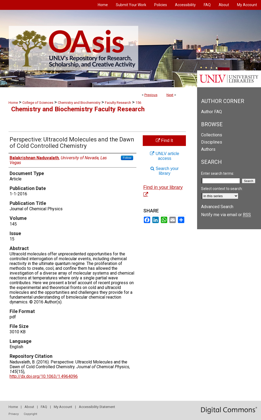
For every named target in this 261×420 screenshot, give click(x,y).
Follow (127, 157)
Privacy (14, 414)
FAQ (44, 407)
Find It (164, 140)
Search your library (164, 171)
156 (138, 103)
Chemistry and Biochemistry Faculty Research (78, 109)
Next (169, 95)
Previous (150, 95)
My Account (63, 407)
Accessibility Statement (97, 407)
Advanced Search (217, 206)
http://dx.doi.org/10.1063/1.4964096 (44, 376)
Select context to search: (222, 189)
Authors (208, 149)
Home (13, 103)
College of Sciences (37, 103)
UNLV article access (164, 156)
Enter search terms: (217, 173)
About (29, 407)
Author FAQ (211, 111)
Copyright (30, 414)
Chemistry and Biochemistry (79, 103)
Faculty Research (118, 103)
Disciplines (211, 142)
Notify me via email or (226, 214)
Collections (211, 134)
